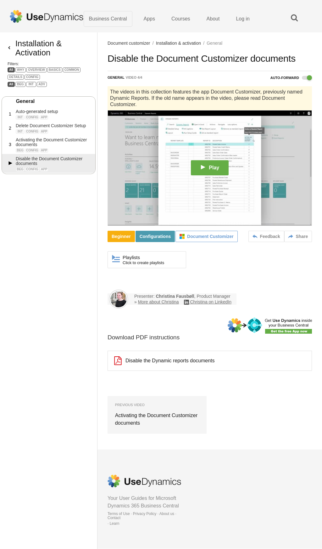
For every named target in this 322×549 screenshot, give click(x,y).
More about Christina (158, 302)
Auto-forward (291, 78)
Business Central (108, 18)
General (25, 105)
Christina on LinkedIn (210, 302)
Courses (180, 18)
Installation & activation (178, 43)
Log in (243, 18)
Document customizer (129, 43)
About (213, 18)
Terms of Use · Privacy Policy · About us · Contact (142, 516)
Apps (149, 18)
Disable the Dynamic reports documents (164, 361)
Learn (114, 524)
